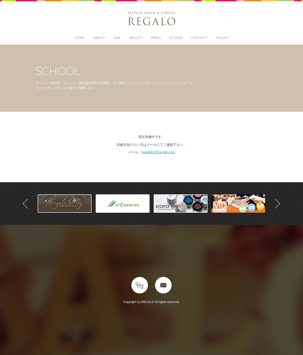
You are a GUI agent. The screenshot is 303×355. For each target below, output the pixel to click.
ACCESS (176, 38)
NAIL (117, 38)
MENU (156, 38)
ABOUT (99, 38)
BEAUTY (136, 38)
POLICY (222, 38)
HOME (79, 38)
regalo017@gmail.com (158, 152)
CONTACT (199, 38)
